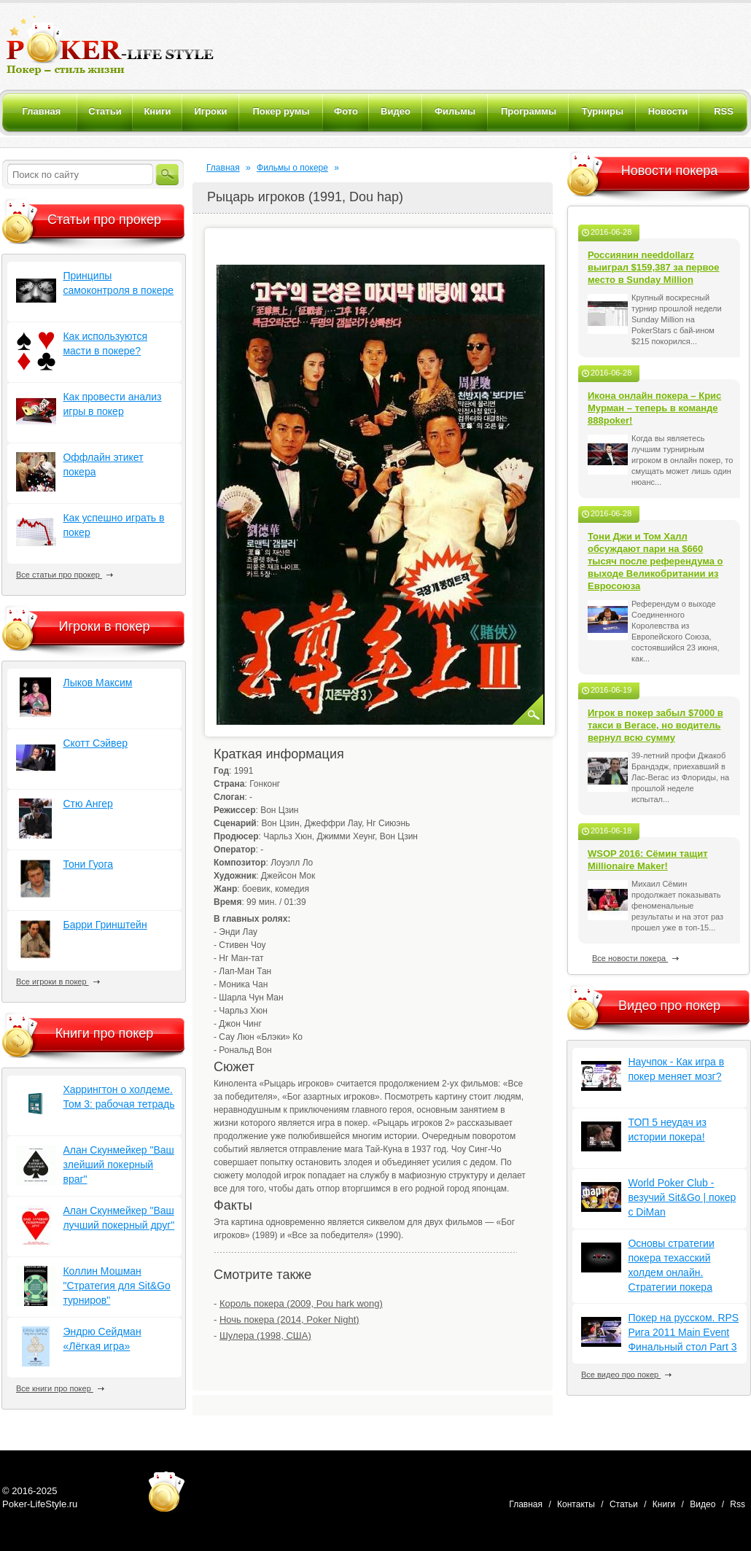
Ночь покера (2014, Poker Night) (289, 1319)
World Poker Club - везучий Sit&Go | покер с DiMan (682, 1197)
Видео (702, 1504)
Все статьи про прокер (64, 574)
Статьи (624, 1504)
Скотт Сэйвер (95, 743)
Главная (223, 168)
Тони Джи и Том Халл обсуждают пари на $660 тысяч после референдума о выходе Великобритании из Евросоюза (655, 561)
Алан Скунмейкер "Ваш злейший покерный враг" (118, 1164)
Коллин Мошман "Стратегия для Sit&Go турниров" (116, 1285)
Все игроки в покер (58, 981)
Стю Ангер (87, 803)
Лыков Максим (97, 682)
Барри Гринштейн (105, 924)
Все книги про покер (60, 1388)
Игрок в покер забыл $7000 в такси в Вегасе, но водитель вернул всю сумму (655, 725)
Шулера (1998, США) (265, 1335)
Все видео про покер (626, 1374)
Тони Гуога (88, 864)
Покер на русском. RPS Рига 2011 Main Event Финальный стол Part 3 (683, 1332)
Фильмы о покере (292, 168)
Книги (664, 1504)
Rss (737, 1504)
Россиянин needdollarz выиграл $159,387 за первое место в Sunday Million (654, 267)
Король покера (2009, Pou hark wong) (301, 1303)
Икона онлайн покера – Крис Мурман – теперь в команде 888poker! (654, 408)
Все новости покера (635, 958)
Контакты (576, 1504)
